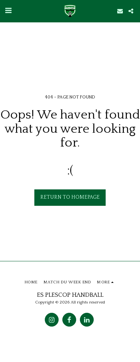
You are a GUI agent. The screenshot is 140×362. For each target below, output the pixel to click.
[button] (8, 11)
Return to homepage (70, 197)
